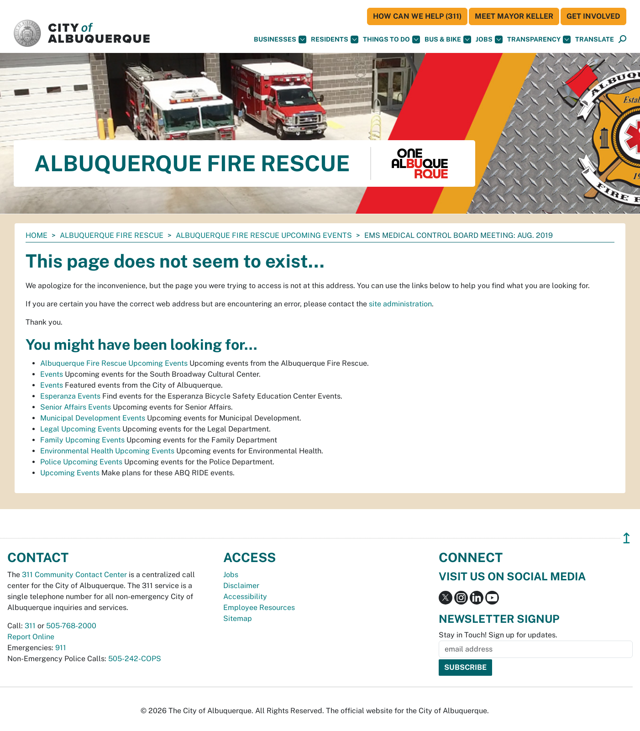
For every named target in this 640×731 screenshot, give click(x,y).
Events (51, 374)
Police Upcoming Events (81, 462)
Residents (334, 39)
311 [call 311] (30, 625)
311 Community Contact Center (74, 574)
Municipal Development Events (92, 418)
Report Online (30, 636)
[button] (594, 39)
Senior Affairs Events (75, 407)
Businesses (280, 39)
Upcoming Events (70, 472)
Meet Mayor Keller (514, 16)
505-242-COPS (134, 658)
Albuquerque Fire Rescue (111, 235)
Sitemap (237, 618)
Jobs (489, 39)
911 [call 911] (60, 647)
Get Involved (593, 16)
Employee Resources (259, 607)
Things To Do (391, 39)
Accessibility (245, 596)
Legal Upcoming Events (80, 429)
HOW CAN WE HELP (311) (417, 16)
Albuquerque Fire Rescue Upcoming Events (264, 235)
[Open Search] (622, 39)
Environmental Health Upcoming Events (107, 451)
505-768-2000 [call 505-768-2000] (71, 625)
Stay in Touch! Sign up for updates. (498, 635)
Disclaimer (241, 585)
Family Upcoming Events (82, 440)
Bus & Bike (448, 39)
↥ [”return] (626, 538)
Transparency (539, 39)
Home (36, 235)
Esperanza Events (70, 396)
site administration (400, 304)
